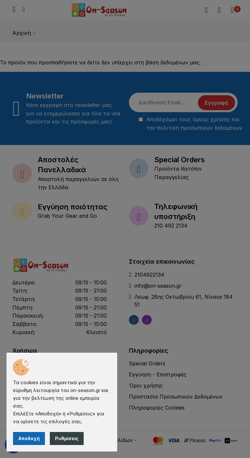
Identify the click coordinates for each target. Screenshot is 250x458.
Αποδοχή (29, 438)
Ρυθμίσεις (66, 438)
